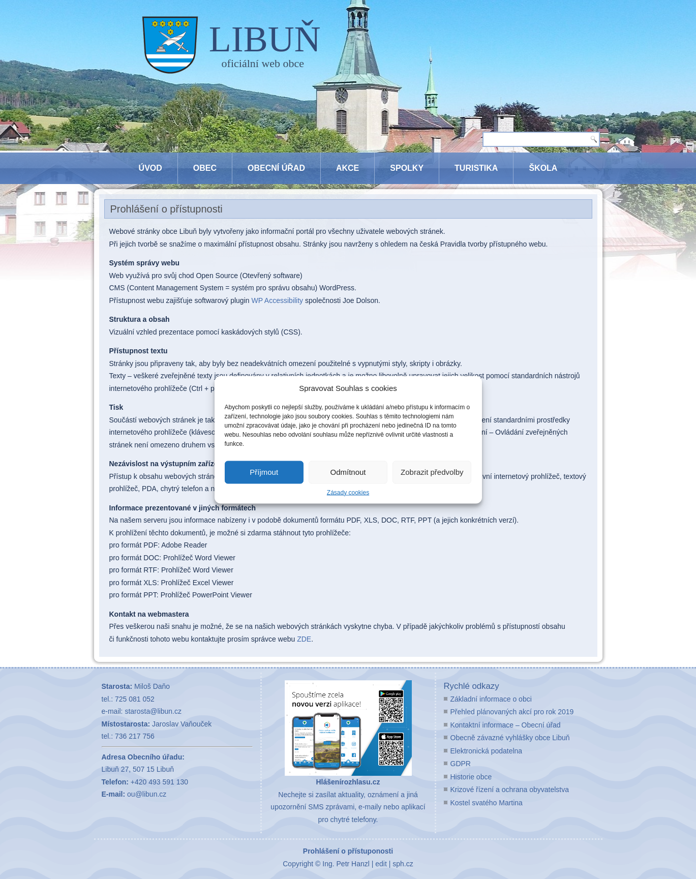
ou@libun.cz (146, 794)
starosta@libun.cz (153, 711)
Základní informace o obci (491, 699)
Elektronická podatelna (486, 751)
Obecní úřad (276, 168)
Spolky (406, 168)
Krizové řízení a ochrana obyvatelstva (509, 789)
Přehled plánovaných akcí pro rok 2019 (512, 712)
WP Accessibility (277, 300)
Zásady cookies (348, 492)
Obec (205, 168)
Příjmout (264, 472)
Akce (347, 168)
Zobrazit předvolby (432, 472)
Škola (543, 168)
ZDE (304, 639)
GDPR (460, 764)
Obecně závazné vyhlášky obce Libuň (510, 738)
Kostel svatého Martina (486, 803)
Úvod (150, 168)
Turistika (476, 168)
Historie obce (471, 777)
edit (381, 864)
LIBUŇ (265, 39)
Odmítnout (348, 472)
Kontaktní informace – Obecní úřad (505, 725)
